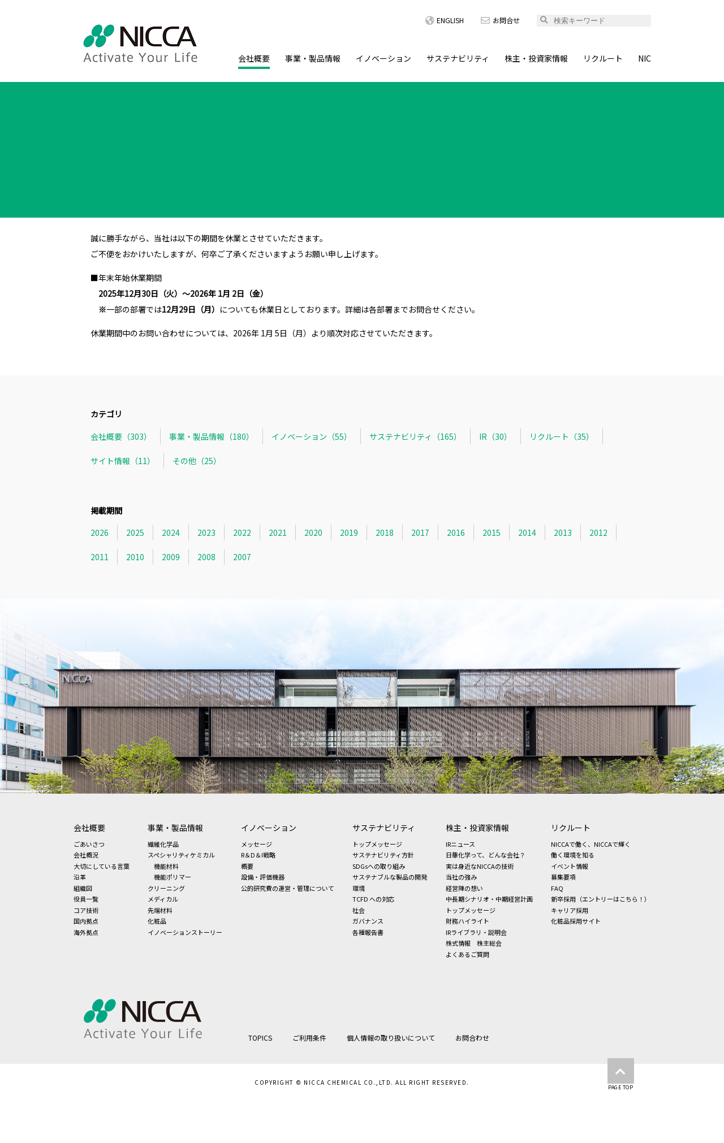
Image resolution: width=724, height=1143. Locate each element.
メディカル (163, 898)
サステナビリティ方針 (383, 854)
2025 (135, 532)
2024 (171, 532)
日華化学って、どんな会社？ (485, 854)
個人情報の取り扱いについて (391, 1037)
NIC (644, 58)
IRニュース (460, 843)
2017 (420, 532)
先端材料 (160, 910)
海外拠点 (86, 932)
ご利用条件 (309, 1037)
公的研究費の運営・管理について (287, 888)
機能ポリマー (172, 876)
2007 (242, 556)
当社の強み (461, 876)
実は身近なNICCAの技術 (480, 866)
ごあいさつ (89, 843)
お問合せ (500, 20)
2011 (99, 556)
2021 (278, 532)
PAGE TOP (620, 1074)
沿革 (80, 876)
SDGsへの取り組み (378, 866)
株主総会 (489, 942)
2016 (456, 532)
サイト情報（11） (122, 460)
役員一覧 (86, 898)
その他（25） (197, 460)
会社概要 (254, 58)
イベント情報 (569, 866)
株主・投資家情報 (536, 58)
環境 (358, 888)
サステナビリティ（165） (415, 436)
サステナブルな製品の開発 (389, 876)
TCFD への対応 (373, 898)
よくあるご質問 (467, 954)
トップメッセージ (377, 843)
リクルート (603, 58)
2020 (313, 532)
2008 (206, 556)
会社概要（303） (121, 436)
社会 (358, 910)
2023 (206, 532)
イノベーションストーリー (185, 932)
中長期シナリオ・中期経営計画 (489, 898)
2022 (242, 532)
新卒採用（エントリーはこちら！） (600, 898)
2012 (598, 532)
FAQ (557, 888)
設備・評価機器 (263, 876)
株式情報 (458, 942)
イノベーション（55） (312, 436)
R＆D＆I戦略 (258, 854)
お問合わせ (472, 1037)
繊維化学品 (163, 843)
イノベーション (383, 58)
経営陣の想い (464, 888)
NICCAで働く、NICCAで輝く (591, 843)
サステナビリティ (457, 58)
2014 (527, 532)
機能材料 (166, 866)
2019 (349, 532)
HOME (85, 92)
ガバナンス (367, 920)
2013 (563, 532)
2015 (491, 532)
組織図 (83, 888)
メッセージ (256, 843)
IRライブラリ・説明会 (476, 932)
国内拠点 (86, 920)
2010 (135, 556)
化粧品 (157, 920)
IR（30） (495, 436)
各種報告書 (367, 932)
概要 (247, 866)
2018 (385, 532)
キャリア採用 (569, 910)
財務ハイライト (467, 920)
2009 (171, 556)
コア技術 (86, 910)
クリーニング (166, 888)
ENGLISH (444, 20)
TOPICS (129, 92)
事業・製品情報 (313, 58)
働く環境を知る (572, 854)
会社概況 (86, 854)
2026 (99, 532)
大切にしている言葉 (102, 866)
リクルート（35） (561, 436)
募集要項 (563, 876)
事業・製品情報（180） (211, 436)
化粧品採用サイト (576, 920)
